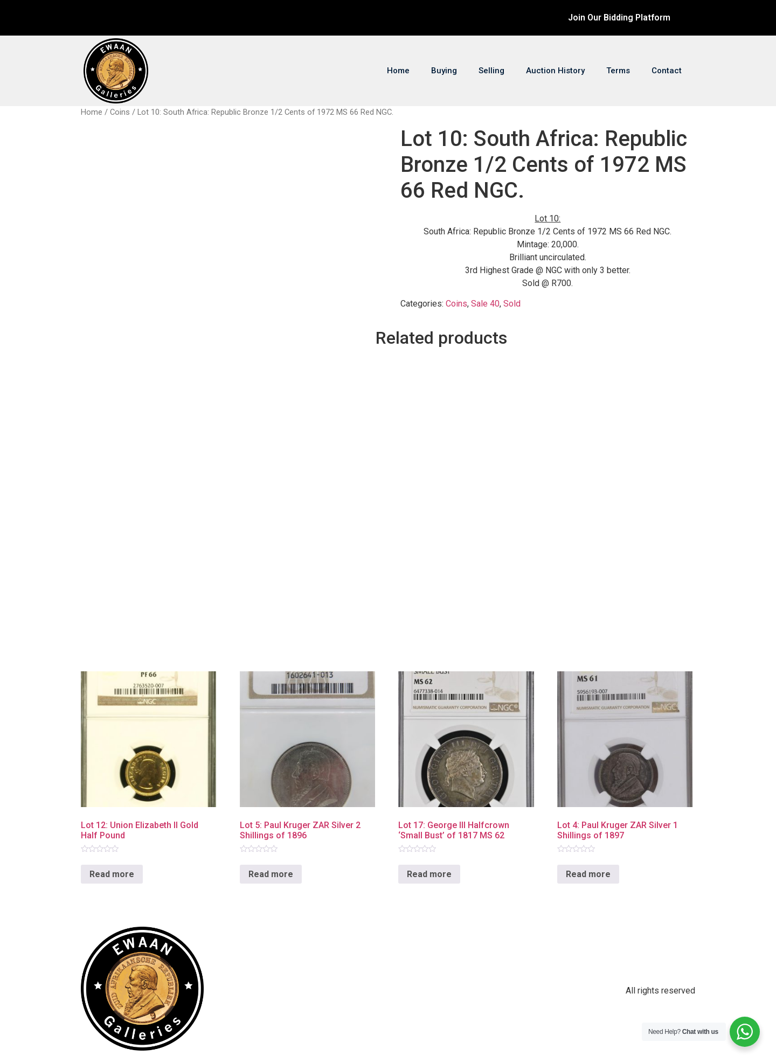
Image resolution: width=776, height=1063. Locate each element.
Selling (491, 70)
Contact (667, 70)
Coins (120, 112)
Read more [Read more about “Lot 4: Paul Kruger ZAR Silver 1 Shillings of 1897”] (588, 874)
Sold (512, 303)
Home (398, 70)
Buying (444, 70)
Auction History (555, 70)
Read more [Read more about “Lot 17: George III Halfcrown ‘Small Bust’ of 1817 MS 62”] (429, 874)
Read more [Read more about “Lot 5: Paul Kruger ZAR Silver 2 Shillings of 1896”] (270, 874)
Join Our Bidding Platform (619, 17)
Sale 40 (485, 303)
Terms (618, 70)
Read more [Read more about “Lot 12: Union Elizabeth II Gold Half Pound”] (111, 874)
